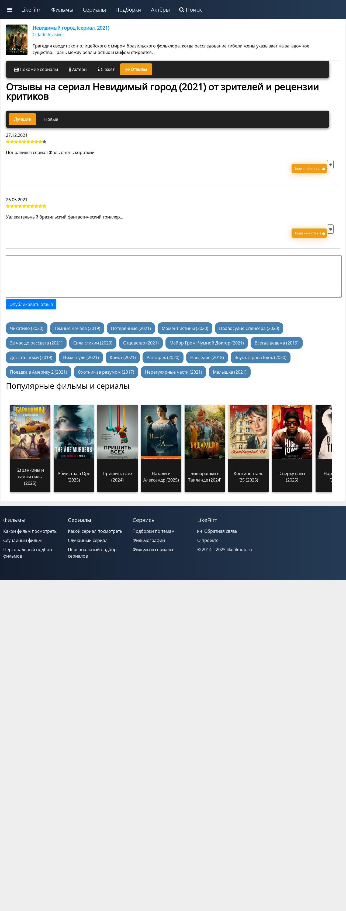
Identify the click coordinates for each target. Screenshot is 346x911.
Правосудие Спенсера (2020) (249, 328)
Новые (51, 119)
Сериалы (94, 9)
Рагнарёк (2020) (163, 357)
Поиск (190, 9)
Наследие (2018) (207, 357)
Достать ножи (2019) (31, 357)
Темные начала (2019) (77, 328)
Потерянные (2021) (131, 328)
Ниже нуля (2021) (81, 357)
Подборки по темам (154, 531)
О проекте (208, 540)
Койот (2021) (123, 357)
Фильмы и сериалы (153, 549)
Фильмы (62, 9)
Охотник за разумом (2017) (106, 372)
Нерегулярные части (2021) (173, 372)
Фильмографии (149, 540)
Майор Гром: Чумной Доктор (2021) (206, 343)
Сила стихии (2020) (92, 343)
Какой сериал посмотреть (95, 531)
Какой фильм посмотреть (30, 531)
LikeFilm (31, 9)
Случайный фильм (22, 540)
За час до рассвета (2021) (36, 343)
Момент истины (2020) (185, 328)
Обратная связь (217, 531)
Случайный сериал (88, 540)
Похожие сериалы (36, 69)
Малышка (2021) (230, 372)
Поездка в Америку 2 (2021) (38, 372)
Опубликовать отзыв (31, 304)
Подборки (128, 9)
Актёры (160, 9)
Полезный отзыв (309, 168)
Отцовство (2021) (141, 343)
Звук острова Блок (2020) (260, 357)
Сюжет (106, 69)
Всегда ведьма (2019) (277, 343)
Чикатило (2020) (26, 328)
